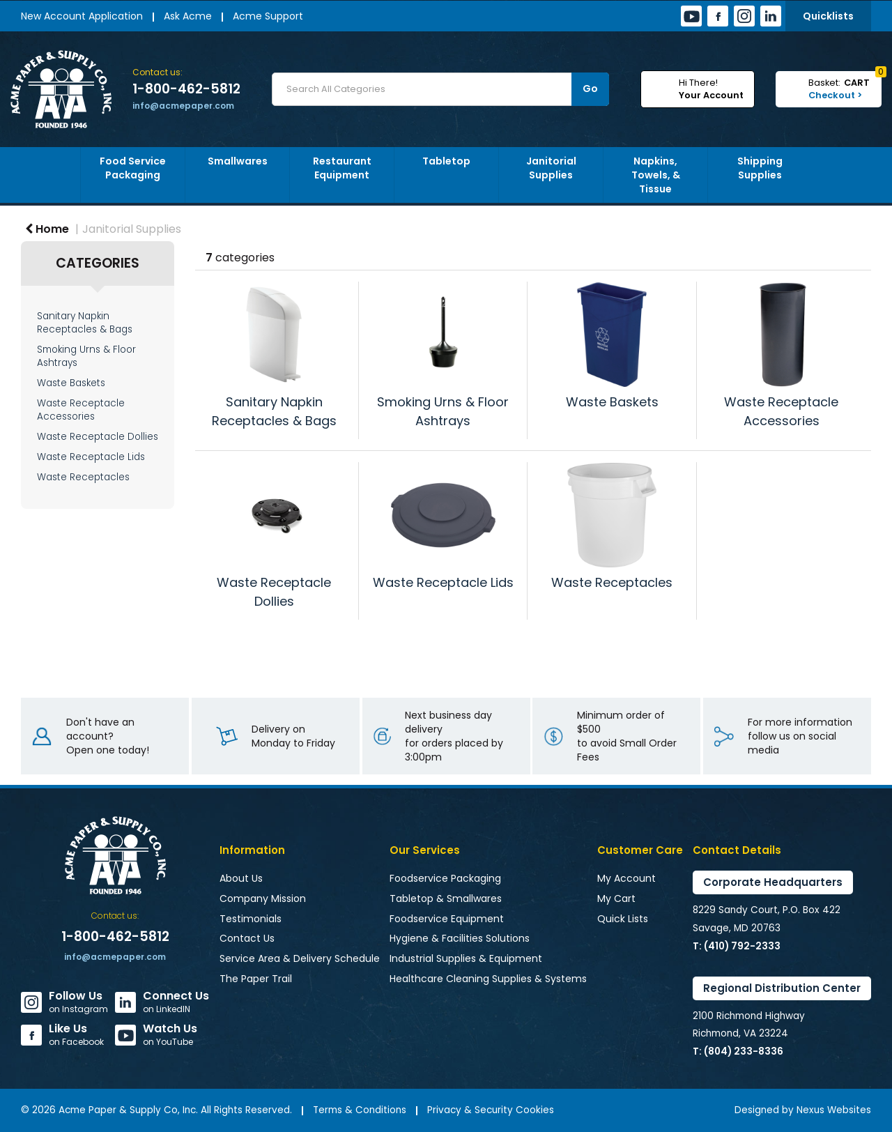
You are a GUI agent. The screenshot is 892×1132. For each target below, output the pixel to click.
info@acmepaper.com (183, 106)
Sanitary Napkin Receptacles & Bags (84, 322)
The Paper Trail (256, 979)
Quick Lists (622, 919)
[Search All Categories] (440, 89)
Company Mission (263, 898)
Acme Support (268, 16)
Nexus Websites (834, 1110)
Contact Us (247, 938)
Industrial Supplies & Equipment (466, 958)
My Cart (616, 898)
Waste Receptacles (83, 477)
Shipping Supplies (760, 168)
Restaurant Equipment (342, 168)
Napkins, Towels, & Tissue (655, 175)
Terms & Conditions (359, 1110)
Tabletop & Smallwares (446, 898)
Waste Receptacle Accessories (81, 410)
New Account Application (82, 16)
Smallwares (238, 161)
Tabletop (446, 161)
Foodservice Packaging (445, 878)
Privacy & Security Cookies (490, 1110)
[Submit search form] (590, 89)
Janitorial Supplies (551, 168)
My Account (626, 878)
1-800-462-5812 (186, 89)
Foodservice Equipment (447, 919)
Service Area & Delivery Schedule (300, 958)
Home (47, 229)
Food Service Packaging (133, 168)
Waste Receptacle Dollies (97, 436)
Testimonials (251, 919)
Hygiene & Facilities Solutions (460, 938)
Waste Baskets (71, 383)
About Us (241, 878)
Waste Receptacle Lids (91, 457)
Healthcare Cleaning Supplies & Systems (488, 979)
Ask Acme (188, 16)
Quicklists (828, 16)
